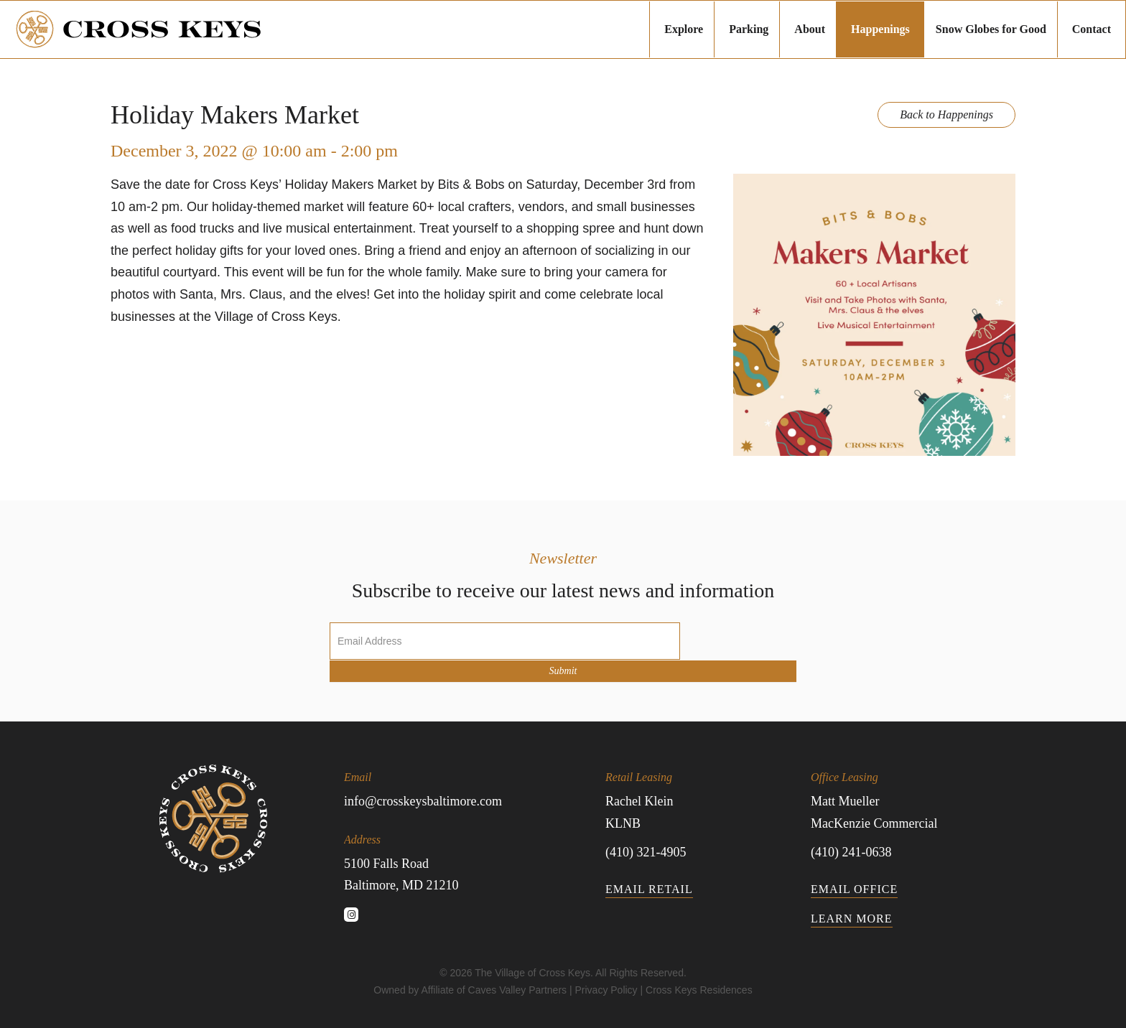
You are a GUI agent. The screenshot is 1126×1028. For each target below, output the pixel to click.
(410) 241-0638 (851, 852)
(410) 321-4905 (645, 852)
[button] (351, 914)
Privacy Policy (605, 990)
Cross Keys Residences (699, 990)
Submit (563, 670)
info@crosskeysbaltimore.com (423, 801)
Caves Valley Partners (517, 990)
